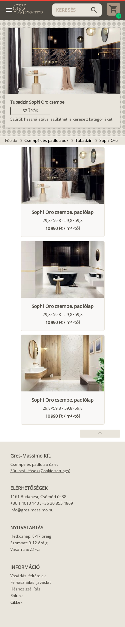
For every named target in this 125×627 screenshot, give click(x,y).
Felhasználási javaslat (30, 582)
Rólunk (16, 595)
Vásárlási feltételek (28, 575)
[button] (30, 111)
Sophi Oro (108, 140)
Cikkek (16, 602)
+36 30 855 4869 (57, 503)
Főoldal (11, 140)
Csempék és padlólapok (46, 140)
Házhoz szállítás (25, 589)
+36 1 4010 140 (24, 503)
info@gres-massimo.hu (31, 510)
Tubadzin (84, 140)
